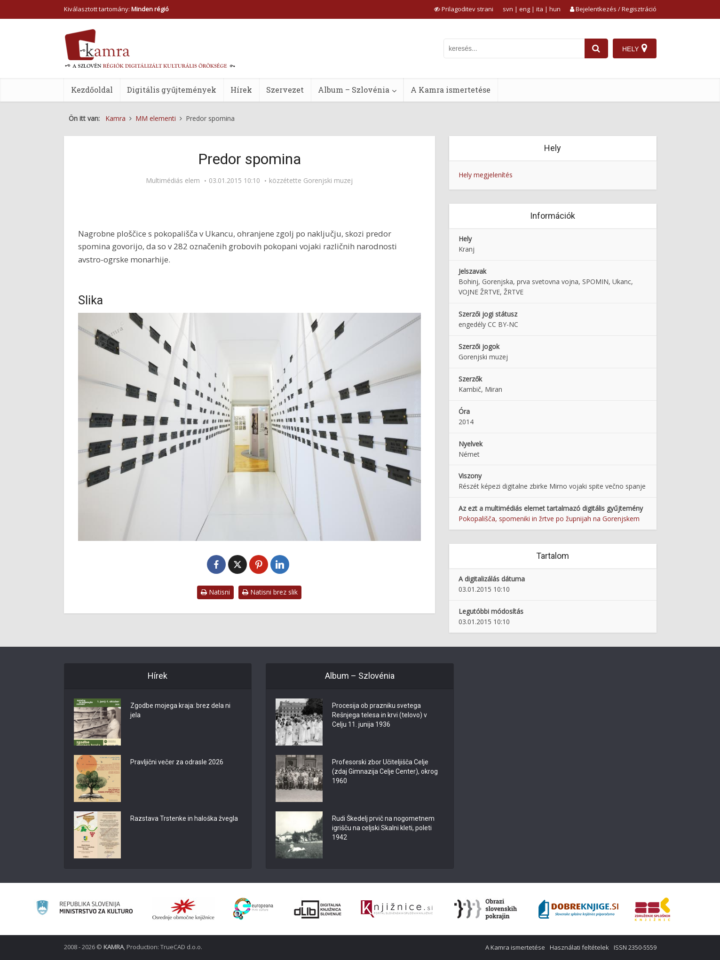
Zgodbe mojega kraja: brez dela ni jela (180, 710)
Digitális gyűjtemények (171, 90)
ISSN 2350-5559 (635, 947)
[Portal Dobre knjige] (578, 909)
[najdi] (596, 48)
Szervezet (285, 90)
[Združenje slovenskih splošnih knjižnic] (396, 909)
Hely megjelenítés (486, 174)
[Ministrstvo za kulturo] (84, 909)
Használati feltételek (579, 947)
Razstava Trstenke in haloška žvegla (184, 818)
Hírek (241, 90)
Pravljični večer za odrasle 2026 (176, 762)
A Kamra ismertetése (451, 90)
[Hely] (635, 48)
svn (508, 9)
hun (555, 9)
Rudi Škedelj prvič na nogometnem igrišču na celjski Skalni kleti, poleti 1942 (383, 828)
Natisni (215, 591)
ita (539, 9)
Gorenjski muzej (328, 180)
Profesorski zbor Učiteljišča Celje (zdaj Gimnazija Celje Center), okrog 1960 (385, 771)
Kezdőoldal (92, 90)
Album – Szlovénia (353, 90)
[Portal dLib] (318, 909)
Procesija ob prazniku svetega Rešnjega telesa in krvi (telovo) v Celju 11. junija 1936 (379, 715)
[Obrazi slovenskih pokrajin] (486, 909)
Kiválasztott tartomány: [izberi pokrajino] (116, 9)
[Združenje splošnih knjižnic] (652, 909)
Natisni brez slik (270, 591)
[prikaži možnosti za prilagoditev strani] (463, 9)
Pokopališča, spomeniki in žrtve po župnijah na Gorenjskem (549, 518)
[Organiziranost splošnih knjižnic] (183, 909)
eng (524, 9)
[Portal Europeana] (253, 909)
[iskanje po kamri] (514, 48)
